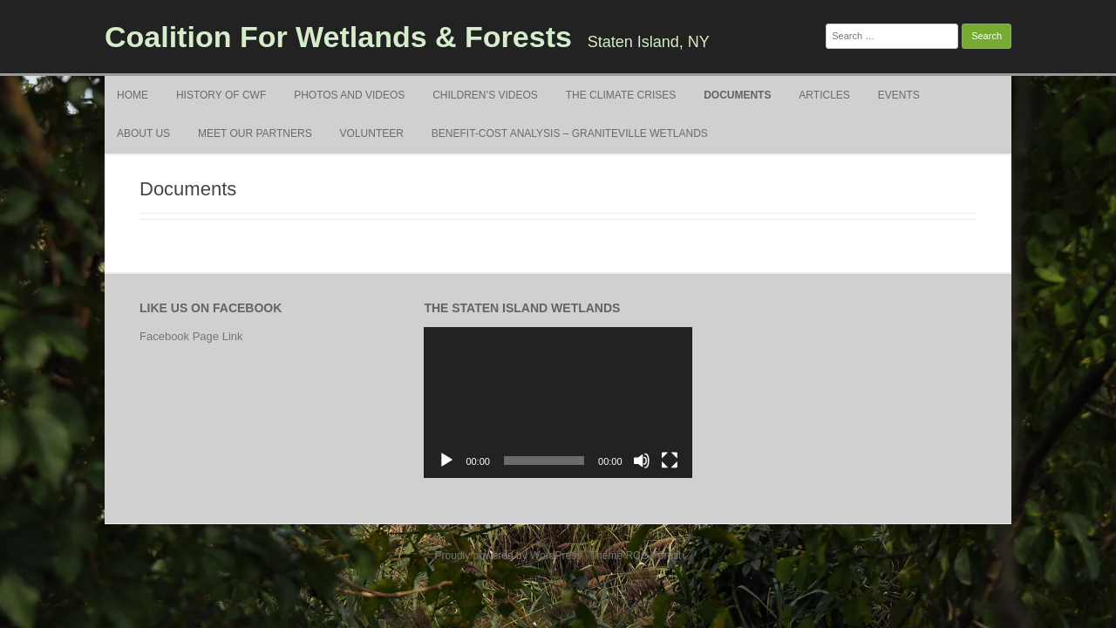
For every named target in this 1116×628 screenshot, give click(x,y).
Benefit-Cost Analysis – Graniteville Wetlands (570, 133)
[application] (557, 402)
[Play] (446, 460)
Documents (737, 95)
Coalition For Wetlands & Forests (338, 36)
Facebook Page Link (191, 336)
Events (899, 95)
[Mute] (641, 460)
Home (132, 95)
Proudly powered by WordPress (508, 556)
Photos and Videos (349, 95)
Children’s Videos (485, 95)
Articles (824, 95)
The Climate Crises (621, 95)
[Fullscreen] (669, 460)
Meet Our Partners (255, 133)
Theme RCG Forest (636, 556)
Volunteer (372, 133)
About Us (143, 133)
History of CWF (221, 95)
